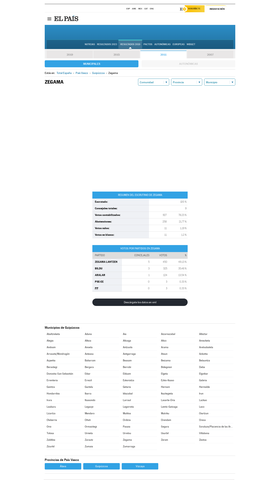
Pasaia (126, 427)
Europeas (179, 45)
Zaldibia (51, 440)
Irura (49, 400)
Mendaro (89, 414)
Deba (202, 367)
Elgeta (164, 374)
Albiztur (203, 334)
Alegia (50, 341)
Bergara (89, 367)
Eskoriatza (128, 380)
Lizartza (51, 414)
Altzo (163, 341)
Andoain (51, 347)
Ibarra (88, 394)
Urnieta (89, 433)
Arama (164, 347)
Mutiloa (127, 414)
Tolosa (50, 433)
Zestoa (202, 440)
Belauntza (204, 361)
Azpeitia (51, 361)
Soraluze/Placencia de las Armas (216, 427)
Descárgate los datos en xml (140, 302)
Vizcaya (140, 466)
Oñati (88, 420)
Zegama (127, 440)
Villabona (204, 433)
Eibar (87, 374)
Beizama (166, 361)
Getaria (127, 387)
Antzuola (127, 347)
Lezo (201, 407)
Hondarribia (53, 394)
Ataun (164, 354)
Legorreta (128, 407)
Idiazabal (128, 394)
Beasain (127, 361)
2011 (163, 55)
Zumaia (89, 447)
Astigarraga (129, 354)
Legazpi (89, 407)
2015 (117, 55)
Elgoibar (203, 374)
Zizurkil (50, 447)
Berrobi (127, 367)
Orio (49, 427)
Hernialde (204, 387)
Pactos (148, 45)
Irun (201, 394)
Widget (191, 45)
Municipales (91, 64)
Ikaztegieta (167, 394)
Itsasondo (90, 400)
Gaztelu (89, 387)
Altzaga (127, 341)
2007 (210, 55)
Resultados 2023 (107, 45)
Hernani (165, 387)
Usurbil (165, 433)
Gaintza (51, 387)
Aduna (88, 334)
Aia (124, 334)
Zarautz (89, 440)
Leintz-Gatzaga (169, 407)
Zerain (164, 440)
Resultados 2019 (130, 45)
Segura (165, 427)
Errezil (88, 380)
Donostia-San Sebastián (60, 374)
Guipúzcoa (101, 466)
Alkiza (88, 341)
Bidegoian (166, 367)
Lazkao (203, 400)
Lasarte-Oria (168, 400)
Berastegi (52, 367)
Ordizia (127, 420)
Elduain (127, 374)
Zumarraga (129, 447)
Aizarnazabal (168, 334)
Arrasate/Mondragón (58, 354)
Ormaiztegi (91, 427)
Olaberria (52, 420)
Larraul (127, 400)
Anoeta (89, 347)
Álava (63, 466)
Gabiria (203, 380)
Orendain (166, 420)
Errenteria (52, 380)
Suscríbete (196, 9)
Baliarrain (90, 361)
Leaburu (51, 407)
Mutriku (165, 414)
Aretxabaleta (206, 347)
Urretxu (127, 433)
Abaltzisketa (53, 334)
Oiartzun (203, 414)
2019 (70, 55)
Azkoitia (203, 354)
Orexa (202, 420)
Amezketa (204, 341)
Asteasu (89, 354)
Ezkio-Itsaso (167, 380)
